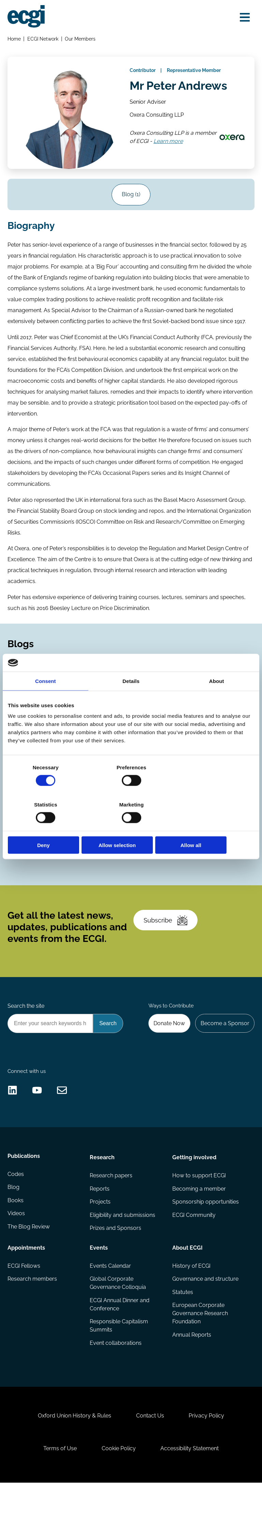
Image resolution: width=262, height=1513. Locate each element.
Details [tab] (131, 699)
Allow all (214, 826)
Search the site (26, 1021)
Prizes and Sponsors (116, 1251)
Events (99, 1269)
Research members (32, 1301)
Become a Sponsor (224, 1039)
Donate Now (168, 1039)
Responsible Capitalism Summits (119, 1349)
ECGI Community (193, 1237)
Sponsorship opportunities (205, 1224)
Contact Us (150, 1443)
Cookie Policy (119, 1477)
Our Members (81, 39)
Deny (48, 826)
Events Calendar (110, 1288)
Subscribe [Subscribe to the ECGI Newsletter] (166, 934)
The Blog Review (29, 1251)
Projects (100, 1224)
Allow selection (130, 826)
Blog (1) (131, 197)
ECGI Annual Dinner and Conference (120, 1327)
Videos (16, 1237)
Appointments (26, 1269)
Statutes (182, 1315)
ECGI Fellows (24, 1288)
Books (16, 1224)
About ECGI (187, 1269)
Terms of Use (58, 1477)
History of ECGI (191, 1288)
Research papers (111, 1197)
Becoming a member (198, 1210)
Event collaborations (116, 1366)
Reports (100, 1210)
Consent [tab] (45, 699)
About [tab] (216, 699)
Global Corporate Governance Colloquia (118, 1305)
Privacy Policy (207, 1443)
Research (102, 1178)
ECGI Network (43, 39)
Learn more (192, 145)
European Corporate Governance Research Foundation (200, 1336)
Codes (23, 849)
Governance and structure (205, 1301)
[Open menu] (243, 18)
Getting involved (194, 1178)
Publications (24, 1178)
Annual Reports (191, 1358)
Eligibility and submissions (123, 1237)
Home (14, 39)
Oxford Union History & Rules (73, 1443)
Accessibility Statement (191, 1477)
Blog (14, 1210)
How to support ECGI (198, 1197)
